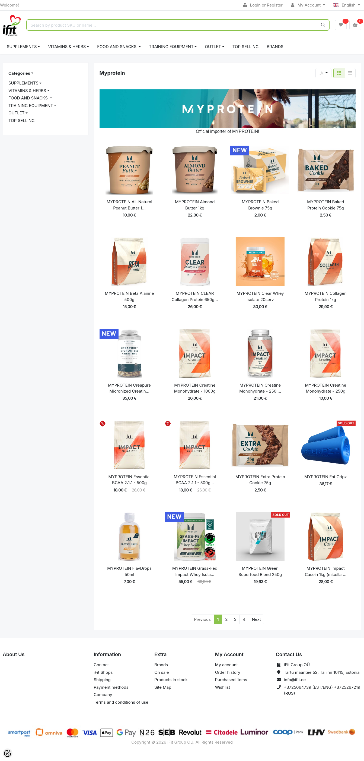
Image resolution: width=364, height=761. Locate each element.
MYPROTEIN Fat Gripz (325, 476)
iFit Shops (103, 672)
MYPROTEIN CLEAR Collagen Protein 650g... (195, 296)
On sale (161, 672)
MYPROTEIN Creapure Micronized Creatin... (129, 388)
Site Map (162, 687)
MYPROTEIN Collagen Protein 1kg (326, 296)
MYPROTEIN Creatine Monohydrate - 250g (325, 388)
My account (226, 664)
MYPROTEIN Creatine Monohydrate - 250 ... (260, 388)
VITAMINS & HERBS (67, 46)
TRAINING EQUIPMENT (171, 46)
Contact (101, 664)
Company (103, 694)
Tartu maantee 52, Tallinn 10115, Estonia (322, 672)
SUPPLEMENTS (22, 46)
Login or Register (263, 5)
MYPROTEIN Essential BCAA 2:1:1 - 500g (129, 480)
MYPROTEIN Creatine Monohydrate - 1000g (195, 388)
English (345, 5)
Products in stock (171, 679)
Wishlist (222, 687)
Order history (227, 672)
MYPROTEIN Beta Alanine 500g (129, 296)
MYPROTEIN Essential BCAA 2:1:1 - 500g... (195, 480)
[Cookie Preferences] (7, 753)
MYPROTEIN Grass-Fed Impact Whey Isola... (194, 571)
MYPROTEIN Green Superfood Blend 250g (260, 571)
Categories (19, 73)
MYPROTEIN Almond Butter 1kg (195, 205)
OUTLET (213, 46)
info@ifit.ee (295, 679)
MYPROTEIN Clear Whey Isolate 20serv (260, 296)
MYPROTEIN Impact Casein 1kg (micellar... (325, 571)
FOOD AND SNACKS (117, 46)
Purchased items (231, 679)
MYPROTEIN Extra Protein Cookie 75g (260, 480)
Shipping (102, 679)
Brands (275, 46)
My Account (306, 5)
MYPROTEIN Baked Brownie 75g (260, 205)
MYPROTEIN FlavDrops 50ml (129, 571)
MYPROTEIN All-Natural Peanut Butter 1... (129, 205)
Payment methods (111, 687)
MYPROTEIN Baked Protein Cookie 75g (325, 205)
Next (256, 619)
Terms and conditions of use (121, 702)
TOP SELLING (245, 46)
